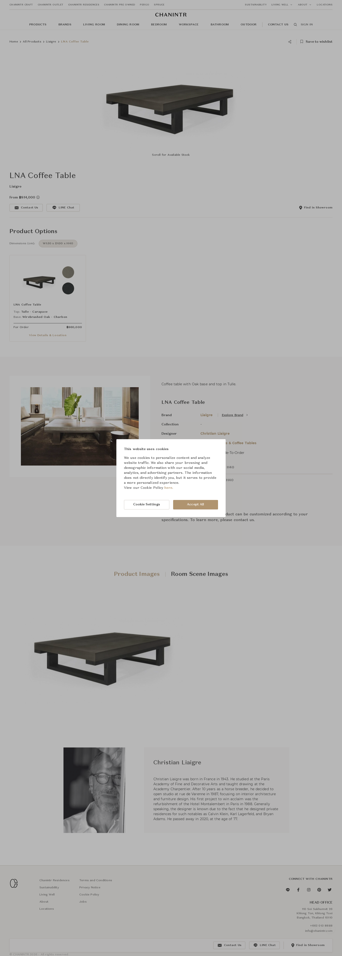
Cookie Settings (146, 504)
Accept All (195, 504)
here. (168, 488)
